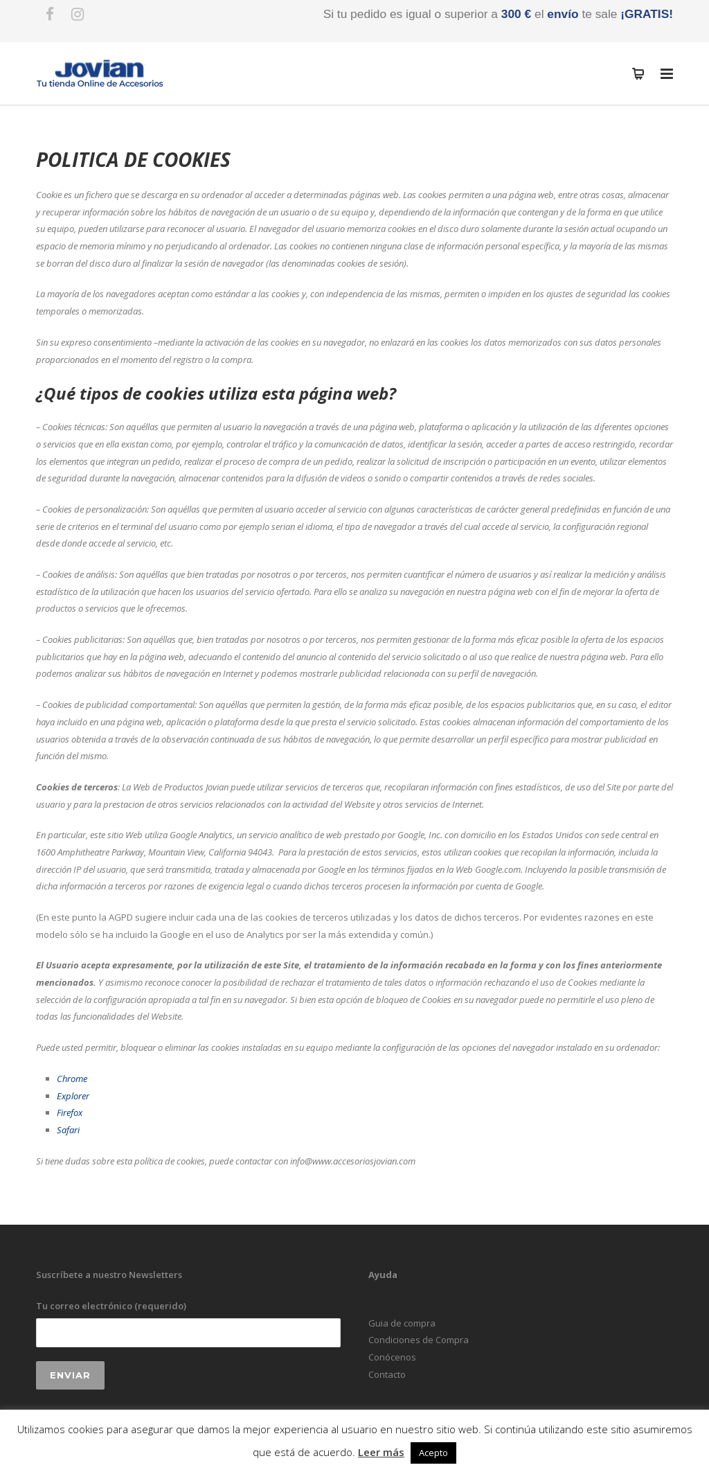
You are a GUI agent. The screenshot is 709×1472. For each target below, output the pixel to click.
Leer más (381, 1452)
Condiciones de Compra (418, 1339)
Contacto (387, 1374)
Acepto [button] (433, 1452)
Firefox (69, 1112)
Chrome (72, 1078)
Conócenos (392, 1357)
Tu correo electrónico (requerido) (188, 1323)
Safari (68, 1130)
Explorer (73, 1096)
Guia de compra (402, 1323)
